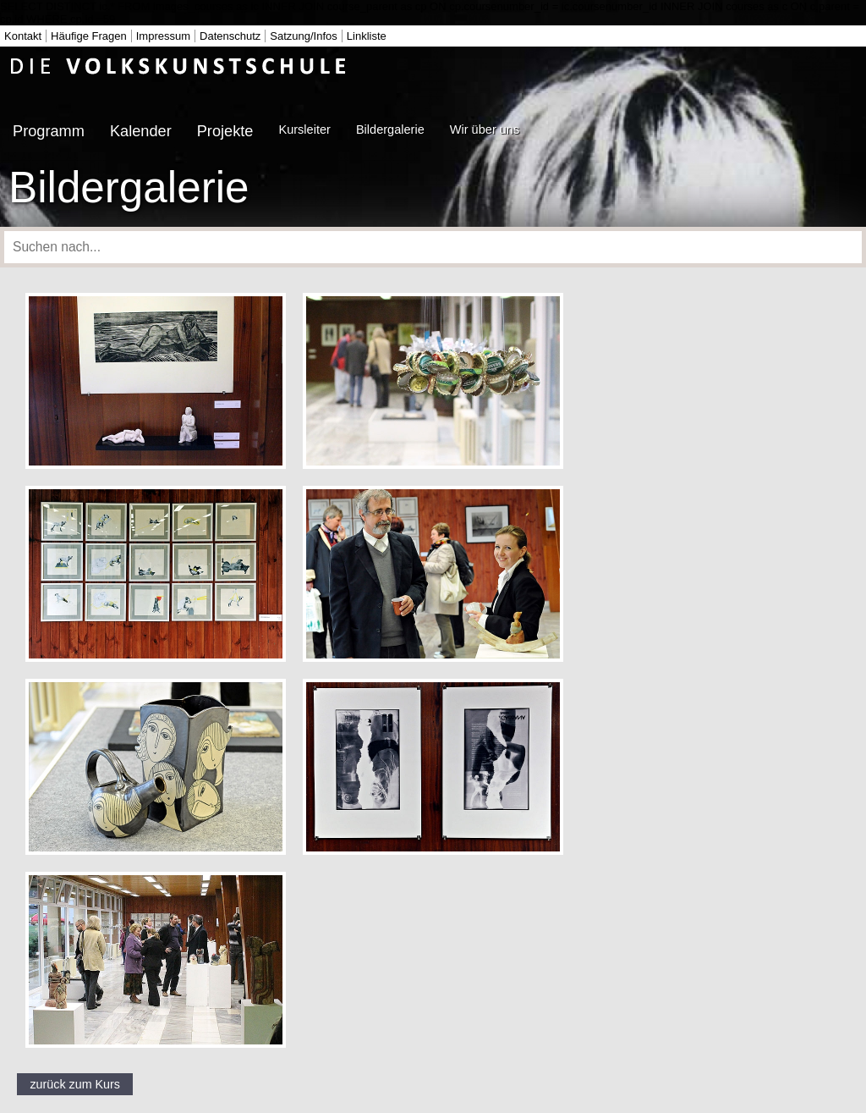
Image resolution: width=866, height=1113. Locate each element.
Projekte (225, 131)
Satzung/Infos (303, 36)
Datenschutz (230, 36)
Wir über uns (484, 129)
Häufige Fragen (89, 36)
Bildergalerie (390, 129)
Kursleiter (304, 129)
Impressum (163, 36)
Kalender (141, 131)
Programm (49, 131)
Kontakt (22, 36)
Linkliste (366, 36)
